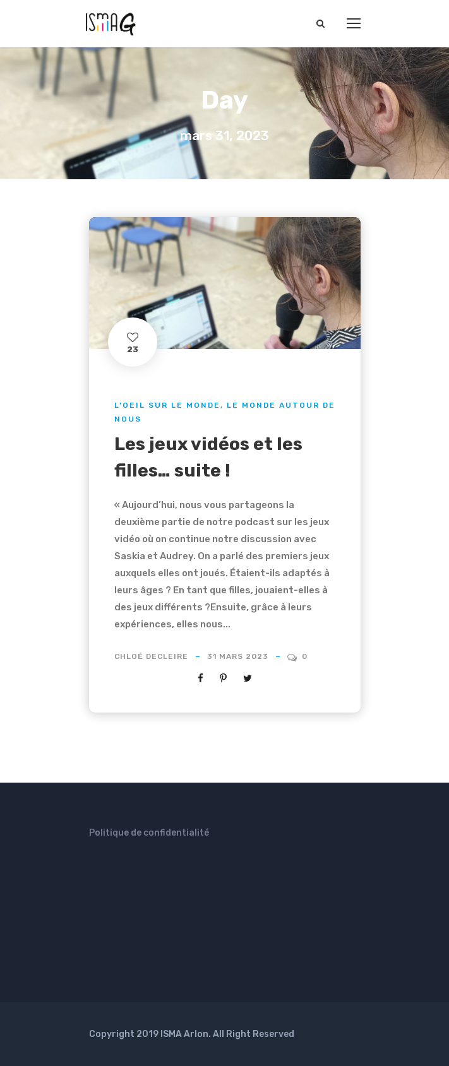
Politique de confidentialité (149, 832)
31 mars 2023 (237, 656)
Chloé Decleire (151, 656)
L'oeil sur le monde (167, 405)
